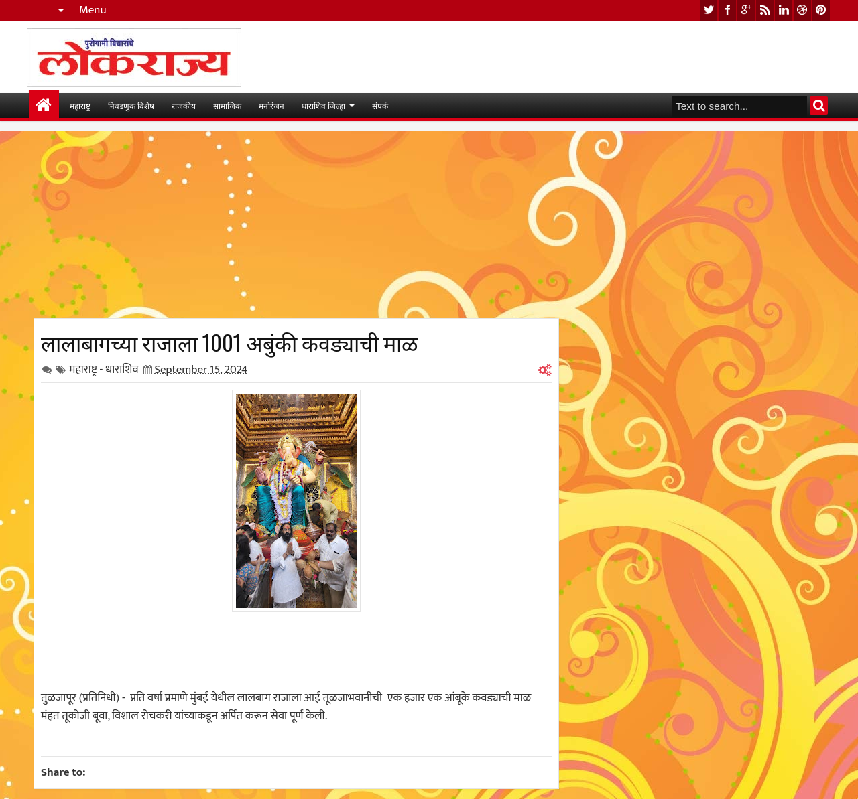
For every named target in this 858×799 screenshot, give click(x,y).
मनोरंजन (271, 105)
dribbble (802, 10)
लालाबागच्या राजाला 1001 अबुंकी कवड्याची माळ (229, 341)
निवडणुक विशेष (131, 105)
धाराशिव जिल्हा (323, 105)
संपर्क (380, 105)
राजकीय (184, 105)
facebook (727, 10)
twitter (708, 10)
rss (765, 10)
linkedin (783, 10)
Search (819, 105)
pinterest (821, 10)
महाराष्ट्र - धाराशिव (104, 369)
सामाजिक (227, 105)
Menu (93, 10)
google (746, 10)
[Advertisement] (296, 224)
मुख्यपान (44, 105)
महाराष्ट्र (80, 105)
